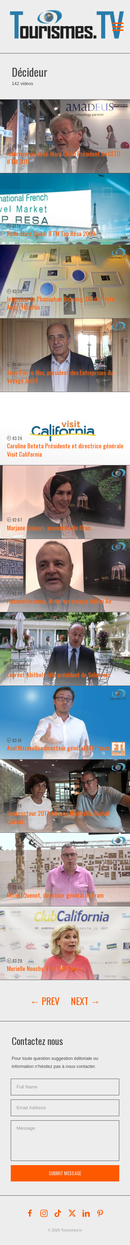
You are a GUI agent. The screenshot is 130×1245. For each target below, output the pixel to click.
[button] (51, 15)
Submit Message (65, 1173)
